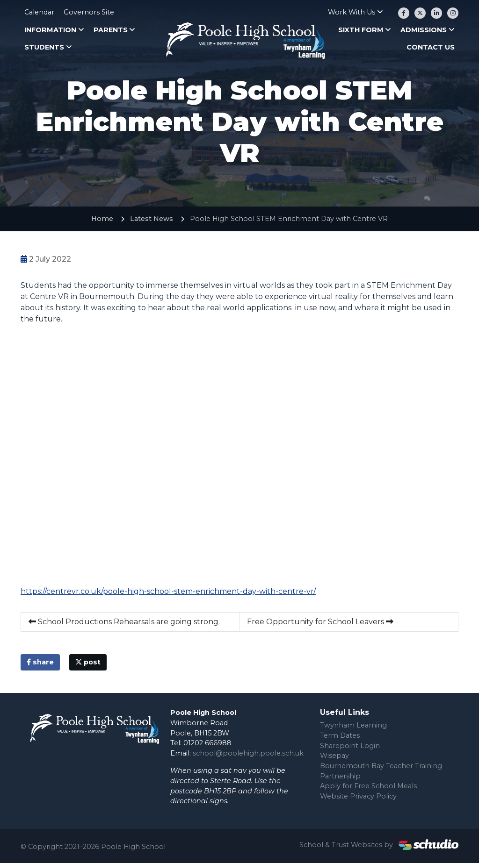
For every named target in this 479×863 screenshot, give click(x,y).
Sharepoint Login (350, 746)
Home (102, 218)
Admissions (423, 30)
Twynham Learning (353, 725)
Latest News (151, 218)
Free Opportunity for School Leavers (320, 621)
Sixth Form (361, 30)
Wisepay (334, 755)
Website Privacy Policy (358, 796)
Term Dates (340, 735)
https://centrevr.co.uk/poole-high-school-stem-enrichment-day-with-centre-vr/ (168, 591)
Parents (111, 30)
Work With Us (351, 12)
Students (44, 47)
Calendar (39, 12)
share (40, 662)
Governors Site (89, 12)
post (88, 662)
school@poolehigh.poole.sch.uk (248, 753)
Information (50, 30)
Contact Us (430, 47)
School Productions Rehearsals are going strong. (124, 621)
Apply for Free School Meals (368, 786)
